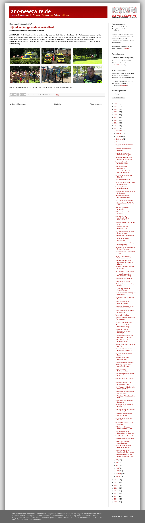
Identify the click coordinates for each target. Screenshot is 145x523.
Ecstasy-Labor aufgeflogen (124, 322)
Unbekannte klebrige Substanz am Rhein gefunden (125, 410)
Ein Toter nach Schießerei (124, 278)
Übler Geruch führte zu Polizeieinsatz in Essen (124, 427)
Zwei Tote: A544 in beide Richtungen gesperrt (123, 446)
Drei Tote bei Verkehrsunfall (124, 200)
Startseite (57, 104)
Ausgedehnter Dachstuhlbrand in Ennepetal (125, 192)
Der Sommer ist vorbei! (123, 281)
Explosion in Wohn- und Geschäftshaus (123, 289)
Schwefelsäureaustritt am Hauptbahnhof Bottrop (123, 275)
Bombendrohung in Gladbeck (125, 362)
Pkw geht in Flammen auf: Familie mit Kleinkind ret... (124, 349)
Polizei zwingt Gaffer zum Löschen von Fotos (123, 383)
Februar (118, 473)
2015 (116, 482)
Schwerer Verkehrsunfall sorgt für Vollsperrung (125, 243)
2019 (116, 123)
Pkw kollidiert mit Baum (123, 180)
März (117, 471)
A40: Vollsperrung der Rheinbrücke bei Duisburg (125, 432)
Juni (117, 462)
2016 (116, 480)
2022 (116, 115)
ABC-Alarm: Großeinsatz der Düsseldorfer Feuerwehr (125, 336)
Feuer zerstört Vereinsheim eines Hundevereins (124, 171)
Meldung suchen (118, 98)
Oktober (118, 136)
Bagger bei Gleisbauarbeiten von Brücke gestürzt (124, 307)
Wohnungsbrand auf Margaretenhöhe (122, 187)
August (118, 142)
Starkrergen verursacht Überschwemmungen (123, 154)
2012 (116, 491)
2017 (116, 128)
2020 (116, 120)
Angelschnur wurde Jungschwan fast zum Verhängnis (123, 331)
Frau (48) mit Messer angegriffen (122, 208)
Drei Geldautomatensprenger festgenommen (125, 232)
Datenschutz (123, 85)
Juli (117, 460)
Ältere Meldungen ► (97, 104)
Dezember (119, 131)
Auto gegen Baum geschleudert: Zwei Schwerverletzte (122, 218)
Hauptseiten (126, 48)
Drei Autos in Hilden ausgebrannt (122, 167)
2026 (116, 104)
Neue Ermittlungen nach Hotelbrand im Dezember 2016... (124, 262)
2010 (116, 496)
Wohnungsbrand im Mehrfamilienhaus (122, 162)
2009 (116, 499)
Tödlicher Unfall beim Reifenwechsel (122, 358)
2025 (116, 106)
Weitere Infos (117, 516)
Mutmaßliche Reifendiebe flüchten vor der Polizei (124, 158)
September (119, 139)
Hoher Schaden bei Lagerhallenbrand (122, 340)
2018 (116, 126)
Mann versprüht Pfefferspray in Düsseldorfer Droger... (125, 325)
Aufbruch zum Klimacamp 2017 (125, 236)
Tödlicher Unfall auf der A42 (124, 436)
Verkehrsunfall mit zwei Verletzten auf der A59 (123, 257)
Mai (117, 465)
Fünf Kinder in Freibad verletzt (125, 271)
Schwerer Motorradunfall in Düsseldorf (124, 176)
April (117, 468)
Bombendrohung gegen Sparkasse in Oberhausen (125, 451)
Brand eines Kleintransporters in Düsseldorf (125, 311)
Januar (118, 476)
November (119, 133)
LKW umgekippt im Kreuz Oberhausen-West (123, 365)
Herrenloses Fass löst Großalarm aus (122, 442)
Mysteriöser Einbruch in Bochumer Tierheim (123, 196)
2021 (116, 117)
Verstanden (128, 516)
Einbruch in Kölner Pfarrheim (125, 438)
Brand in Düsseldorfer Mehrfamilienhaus (122, 302)
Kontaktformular (118, 65)
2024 (116, 109)
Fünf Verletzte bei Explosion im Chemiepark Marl (125, 388)
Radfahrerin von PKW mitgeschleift (122, 239)
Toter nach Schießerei (122, 315)
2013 (116, 488)
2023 (116, 112)
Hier (113, 81)
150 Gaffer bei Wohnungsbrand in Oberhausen (125, 183)
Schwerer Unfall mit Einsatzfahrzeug (122, 227)
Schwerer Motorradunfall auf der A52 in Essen (124, 414)
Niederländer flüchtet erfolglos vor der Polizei (125, 392)
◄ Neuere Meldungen (17, 104)
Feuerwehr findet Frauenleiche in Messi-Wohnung (125, 248)
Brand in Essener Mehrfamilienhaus (122, 370)
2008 (116, 502)
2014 (116, 485)
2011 (116, 493)
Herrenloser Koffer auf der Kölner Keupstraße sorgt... (125, 455)
